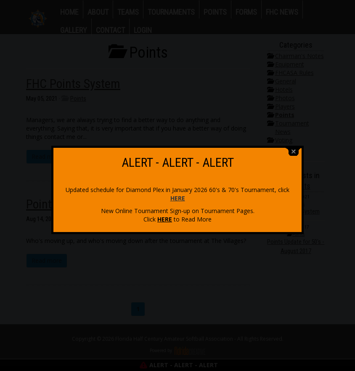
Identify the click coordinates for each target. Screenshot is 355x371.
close (294, 150)
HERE (177, 196)
